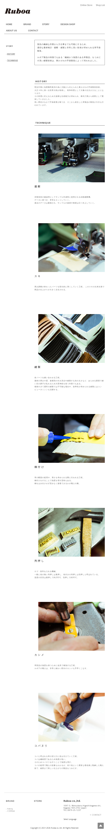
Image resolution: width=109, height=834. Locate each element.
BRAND (27, 24)
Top (101, 826)
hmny (10, 809)
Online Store (86, 5)
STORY (45, 24)
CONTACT (33, 30)
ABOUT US (11, 30)
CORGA (11, 811)
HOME (9, 24)
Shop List (100, 5)
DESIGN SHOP (68, 24)
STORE (38, 801)
